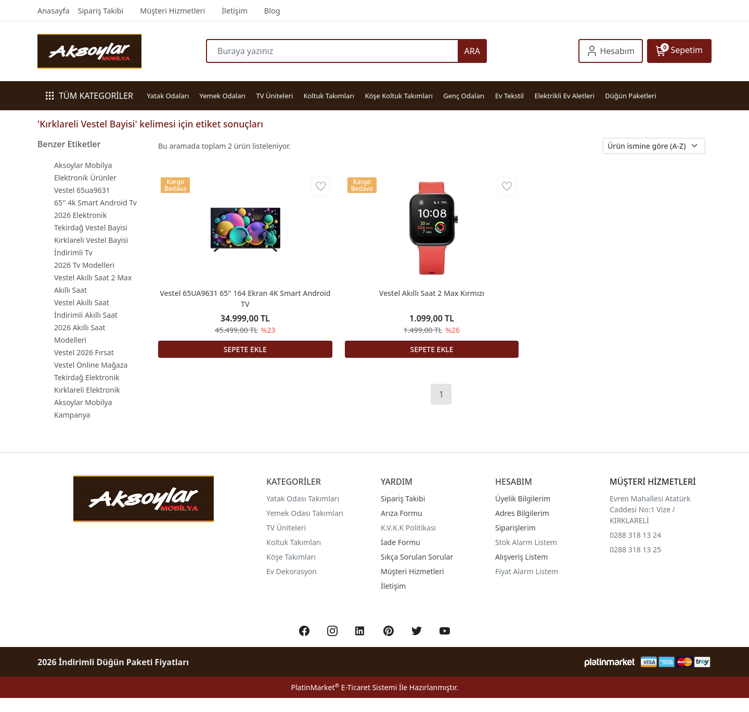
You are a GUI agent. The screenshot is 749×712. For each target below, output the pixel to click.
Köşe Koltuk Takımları (398, 95)
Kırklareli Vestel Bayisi (91, 240)
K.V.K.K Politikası (408, 528)
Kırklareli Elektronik (87, 390)
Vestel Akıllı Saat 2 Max (93, 277)
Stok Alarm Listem (526, 542)
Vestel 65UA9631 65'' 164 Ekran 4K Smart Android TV (245, 298)
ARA (472, 51)
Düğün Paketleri (630, 95)
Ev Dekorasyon (291, 571)
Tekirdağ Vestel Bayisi (90, 227)
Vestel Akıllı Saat (81, 302)
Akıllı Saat (70, 290)
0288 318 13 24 (635, 535)
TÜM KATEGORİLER (89, 95)
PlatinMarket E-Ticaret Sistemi (344, 687)
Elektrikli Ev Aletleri (564, 95)
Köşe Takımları (291, 557)
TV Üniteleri (274, 95)
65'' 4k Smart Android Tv (95, 203)
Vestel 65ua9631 (82, 190)
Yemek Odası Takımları (304, 513)
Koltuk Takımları (329, 95)
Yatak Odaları (168, 95)
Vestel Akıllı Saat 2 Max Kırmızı (431, 293)
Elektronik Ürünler (85, 178)
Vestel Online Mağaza (90, 365)
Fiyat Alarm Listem (526, 571)
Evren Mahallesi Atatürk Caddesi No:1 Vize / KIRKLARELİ (650, 509)
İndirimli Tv (73, 252)
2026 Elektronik (80, 215)
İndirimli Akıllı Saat (86, 315)
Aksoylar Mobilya (83, 165)
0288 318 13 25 (635, 549)
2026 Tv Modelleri (84, 265)
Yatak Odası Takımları (302, 498)
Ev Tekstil (509, 95)
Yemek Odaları (223, 95)
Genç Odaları (463, 95)
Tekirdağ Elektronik (87, 377)
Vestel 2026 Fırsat (84, 352)
